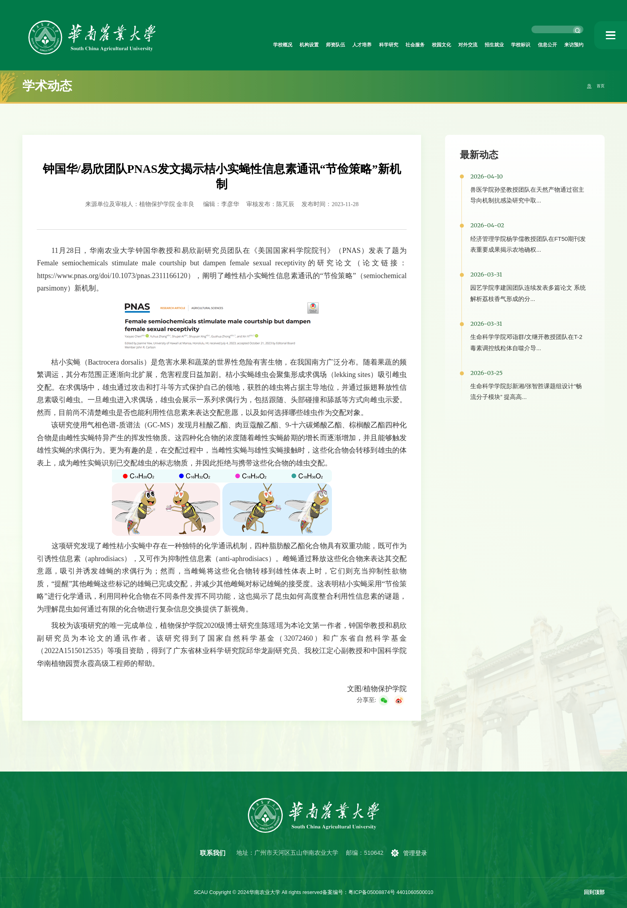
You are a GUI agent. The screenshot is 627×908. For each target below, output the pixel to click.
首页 (599, 86)
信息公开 (538, 45)
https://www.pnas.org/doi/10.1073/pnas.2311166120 (112, 276)
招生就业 (472, 45)
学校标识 (504, 45)
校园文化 (406, 45)
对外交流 (439, 45)
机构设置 (242, 45)
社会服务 (373, 45)
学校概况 (209, 45)
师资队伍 (275, 45)
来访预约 (570, 45)
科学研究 (340, 45)
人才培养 (307, 45)
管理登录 (418, 853)
